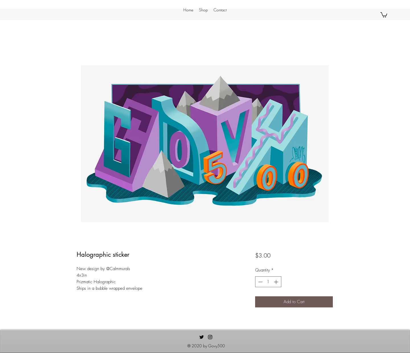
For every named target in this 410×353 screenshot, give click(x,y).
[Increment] (276, 282)
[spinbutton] (268, 282)
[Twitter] (201, 337)
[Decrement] (260, 282)
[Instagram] (210, 337)
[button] (383, 14)
